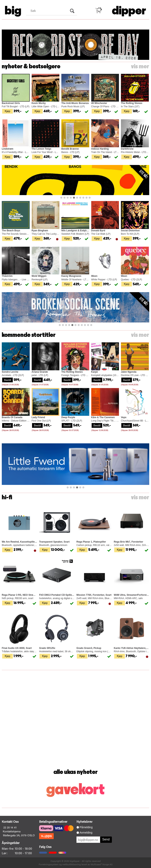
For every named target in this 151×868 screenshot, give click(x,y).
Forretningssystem (48, 864)
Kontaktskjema (11, 831)
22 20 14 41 (10, 827)
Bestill (7, 380)
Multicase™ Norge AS (101, 864)
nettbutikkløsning (71, 864)
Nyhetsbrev (84, 821)
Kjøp (7, 111)
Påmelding (86, 827)
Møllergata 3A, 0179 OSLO (19, 835)
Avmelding (86, 832)
